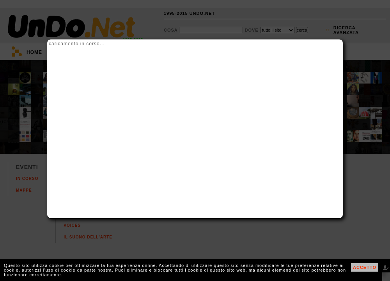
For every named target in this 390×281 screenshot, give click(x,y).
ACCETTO (364, 267)
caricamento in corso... (77, 43)
